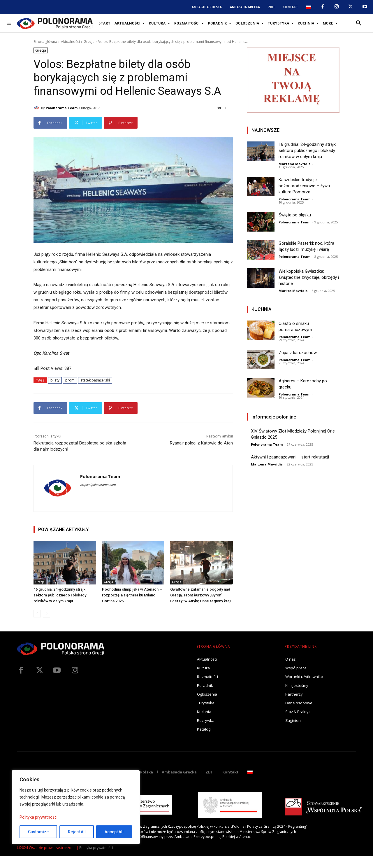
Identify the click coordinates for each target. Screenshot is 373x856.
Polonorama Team (62, 108)
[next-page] (46, 613)
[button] (359, 23)
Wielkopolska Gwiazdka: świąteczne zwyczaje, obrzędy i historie (309, 277)
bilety (54, 380)
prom (70, 380)
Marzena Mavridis (294, 164)
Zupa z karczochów (298, 352)
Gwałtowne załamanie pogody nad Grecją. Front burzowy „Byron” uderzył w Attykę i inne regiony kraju (201, 595)
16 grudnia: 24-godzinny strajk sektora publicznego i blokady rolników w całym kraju (60, 595)
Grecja (89, 41)
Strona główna (45, 41)
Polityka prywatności (38, 817)
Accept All (114, 831)
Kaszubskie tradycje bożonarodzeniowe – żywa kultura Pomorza (304, 186)
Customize (38, 831)
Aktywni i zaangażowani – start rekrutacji (290, 457)
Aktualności (70, 41)
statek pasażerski (95, 380)
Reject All (77, 831)
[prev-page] (37, 613)
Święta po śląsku (295, 215)
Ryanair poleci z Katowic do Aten (201, 443)
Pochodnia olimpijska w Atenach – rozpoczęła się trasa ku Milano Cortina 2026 (132, 595)
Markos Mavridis (293, 290)
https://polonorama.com (98, 485)
